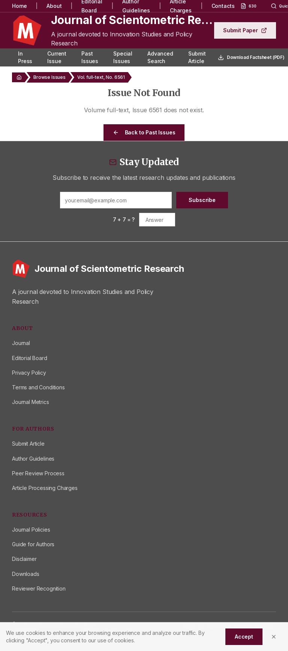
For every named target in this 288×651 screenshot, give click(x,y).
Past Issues (89, 57)
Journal (21, 343)
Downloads (25, 574)
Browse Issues (49, 77)
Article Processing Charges (45, 488)
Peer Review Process (38, 473)
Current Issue (56, 57)
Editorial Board (29, 358)
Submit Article (197, 57)
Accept (244, 636)
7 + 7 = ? (124, 219)
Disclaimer (24, 559)
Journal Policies (31, 529)
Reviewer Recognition (39, 588)
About (54, 6)
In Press (25, 57)
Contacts (223, 6)
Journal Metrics (30, 402)
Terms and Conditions (38, 387)
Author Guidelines (33, 458)
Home (19, 6)
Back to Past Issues (144, 132)
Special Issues (122, 57)
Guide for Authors (33, 544)
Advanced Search (160, 57)
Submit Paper (245, 30)
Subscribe (202, 200)
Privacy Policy (29, 372)
